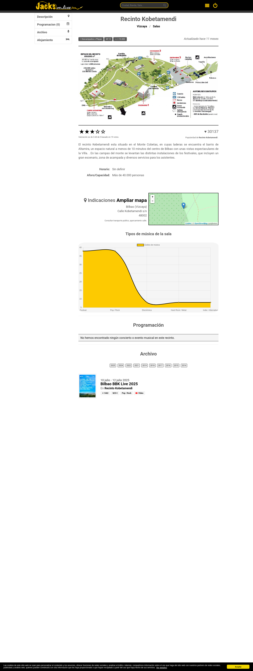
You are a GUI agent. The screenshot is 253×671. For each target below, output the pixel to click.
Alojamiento (53, 40)
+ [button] (152, 197)
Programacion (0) (53, 24)
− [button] (152, 201)
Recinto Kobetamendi (118, 388)
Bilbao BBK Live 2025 (119, 384)
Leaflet (188, 223)
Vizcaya (142, 26)
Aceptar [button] (238, 667)
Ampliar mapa (131, 200)
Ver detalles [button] (161, 668)
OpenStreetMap (200, 223)
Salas (156, 26)
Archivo (53, 32)
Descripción (53, 16)
